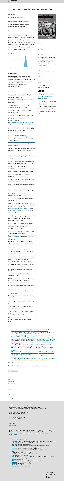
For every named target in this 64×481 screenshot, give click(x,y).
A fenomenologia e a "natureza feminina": (33, 329)
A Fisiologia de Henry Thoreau (42, 340)
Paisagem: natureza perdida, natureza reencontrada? (35, 335)
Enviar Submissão (13, 371)
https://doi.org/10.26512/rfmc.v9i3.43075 (20, 21)
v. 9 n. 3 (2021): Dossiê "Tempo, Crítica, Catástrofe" (28, 5)
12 (18, 362)
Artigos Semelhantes (13, 327)
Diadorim (14, 449)
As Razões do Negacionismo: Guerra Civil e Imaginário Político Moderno (38, 338)
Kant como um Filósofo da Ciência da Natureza (30, 344)
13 (19, 362)
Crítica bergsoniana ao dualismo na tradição (31, 355)
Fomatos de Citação (43, 65)
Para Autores (11, 381)
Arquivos (14, 5)
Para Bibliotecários (12, 383)
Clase (13, 447)
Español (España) (12, 394)
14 (20, 362)
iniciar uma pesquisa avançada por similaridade (27, 365)
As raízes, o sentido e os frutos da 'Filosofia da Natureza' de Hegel (38, 347)
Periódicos (14, 462)
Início (9, 5)
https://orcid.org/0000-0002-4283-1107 (15, 17)
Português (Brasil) (12, 396)
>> (22, 362)
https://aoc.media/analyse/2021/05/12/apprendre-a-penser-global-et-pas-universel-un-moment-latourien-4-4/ (21, 210)
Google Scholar (15, 455)
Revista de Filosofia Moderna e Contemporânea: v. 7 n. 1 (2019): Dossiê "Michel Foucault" (31, 359)
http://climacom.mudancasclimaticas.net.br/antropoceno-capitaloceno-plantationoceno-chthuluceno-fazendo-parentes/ (21, 143)
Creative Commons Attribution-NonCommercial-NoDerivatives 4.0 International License (46, 96)
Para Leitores (11, 379)
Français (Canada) (12, 398)
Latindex (14, 456)
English (10, 392)
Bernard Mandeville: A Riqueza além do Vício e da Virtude (32, 332)
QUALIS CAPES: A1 (13, 425)
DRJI (13, 452)
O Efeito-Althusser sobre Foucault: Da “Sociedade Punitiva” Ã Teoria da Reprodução (36, 358)
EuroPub (14, 453)
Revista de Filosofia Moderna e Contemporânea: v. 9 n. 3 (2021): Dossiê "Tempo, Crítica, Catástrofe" (33, 339)
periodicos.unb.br (13, 434)
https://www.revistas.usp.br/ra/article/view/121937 (20, 295)
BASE (13, 444)
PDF (41, 43)
